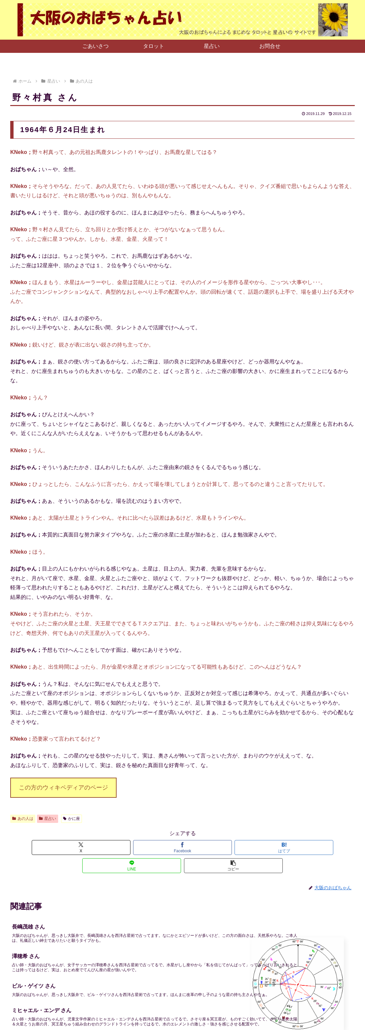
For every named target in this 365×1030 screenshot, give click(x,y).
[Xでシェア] (66, 847)
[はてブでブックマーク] (182, 847)
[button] (298, 847)
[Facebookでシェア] (124, 847)
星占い (47, 818)
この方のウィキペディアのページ (63, 787)
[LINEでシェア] (240, 847)
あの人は (22, 818)
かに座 (71, 818)
